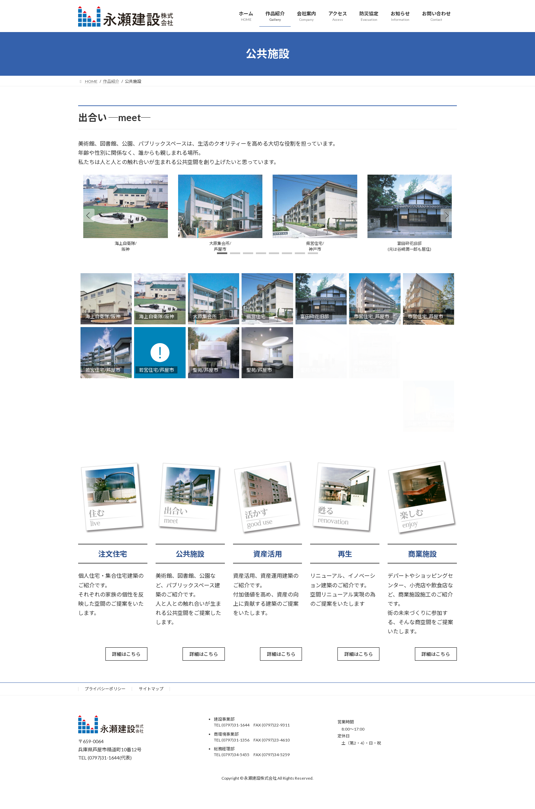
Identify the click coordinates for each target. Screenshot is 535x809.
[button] (446, 215)
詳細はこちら (126, 654)
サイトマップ (151, 688)
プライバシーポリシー (105, 688)
